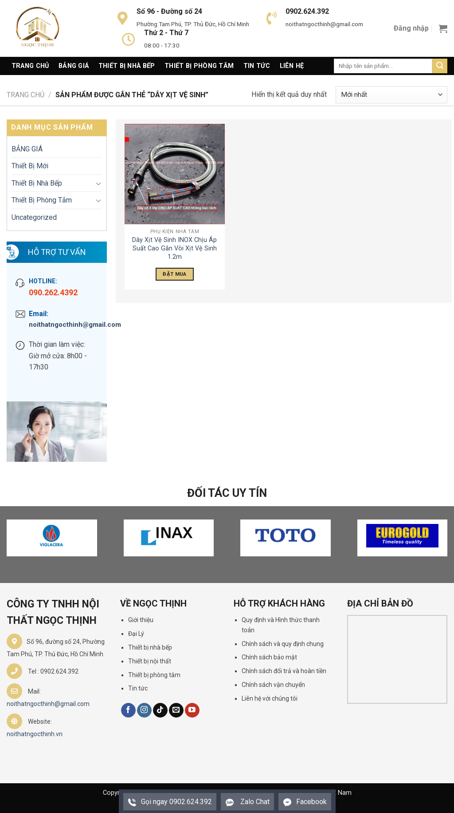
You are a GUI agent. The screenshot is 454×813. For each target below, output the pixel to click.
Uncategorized (34, 217)
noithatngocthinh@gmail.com (63, 325)
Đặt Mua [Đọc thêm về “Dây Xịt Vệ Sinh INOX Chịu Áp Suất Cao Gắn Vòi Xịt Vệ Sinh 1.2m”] (174, 274)
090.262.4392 (53, 292)
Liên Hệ (292, 66)
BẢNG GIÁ (27, 149)
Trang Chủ (30, 66)
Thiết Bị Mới (30, 166)
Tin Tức (256, 66)
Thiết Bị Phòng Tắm (199, 66)
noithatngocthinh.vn (35, 734)
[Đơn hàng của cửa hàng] (391, 94)
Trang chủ (25, 95)
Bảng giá (74, 66)
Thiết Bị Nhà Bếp (126, 66)
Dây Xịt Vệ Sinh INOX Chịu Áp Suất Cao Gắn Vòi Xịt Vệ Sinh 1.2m (174, 248)
